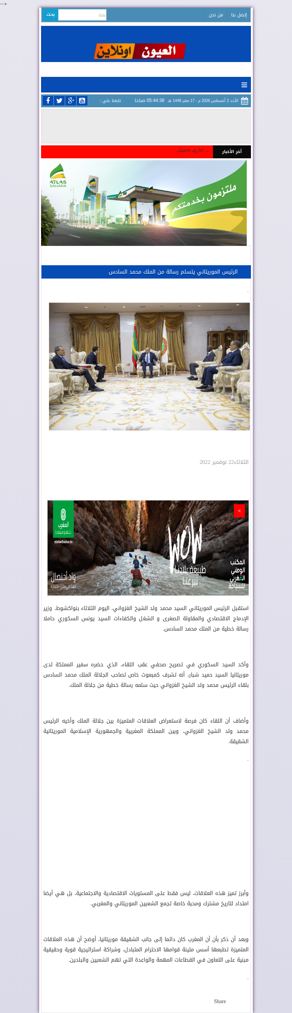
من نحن (216, 15)
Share (220, 1001)
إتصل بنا (239, 15)
